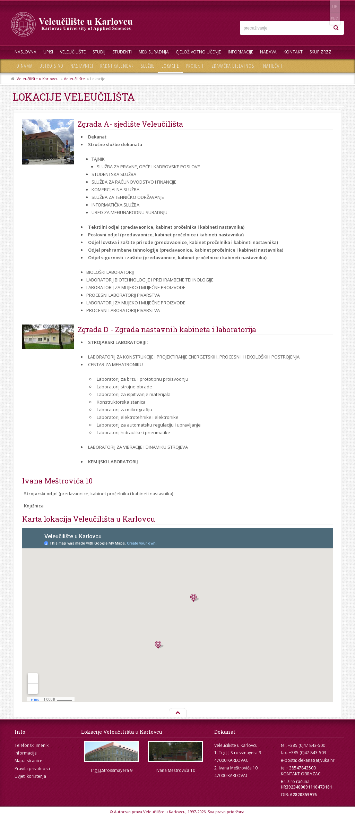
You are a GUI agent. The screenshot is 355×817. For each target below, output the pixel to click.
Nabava (268, 52)
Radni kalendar (117, 65)
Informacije (240, 52)
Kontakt (293, 52)
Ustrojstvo (51, 65)
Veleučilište (73, 52)
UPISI (48, 52)
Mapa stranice (28, 761)
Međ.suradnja (154, 52)
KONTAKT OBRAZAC (301, 774)
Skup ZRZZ (320, 52)
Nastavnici (81, 65)
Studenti (122, 52)
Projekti (195, 65)
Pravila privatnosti (32, 769)
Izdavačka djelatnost (233, 65)
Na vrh (177, 713)
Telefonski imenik (32, 745)
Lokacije (170, 65)
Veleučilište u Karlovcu (38, 78)
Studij (99, 52)
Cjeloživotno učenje (198, 52)
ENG (337, 6)
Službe (148, 65)
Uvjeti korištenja (30, 776)
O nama (24, 65)
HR (322, 6)
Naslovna (25, 52)
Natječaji (272, 65)
